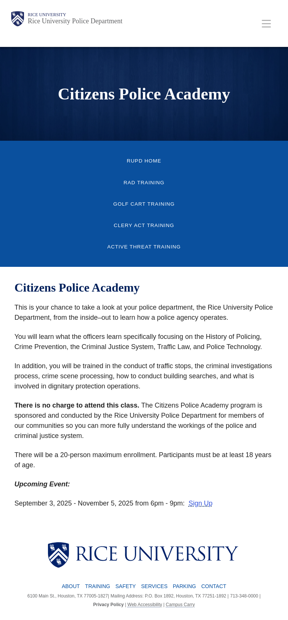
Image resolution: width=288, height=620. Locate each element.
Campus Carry (180, 604)
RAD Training (143, 182)
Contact (213, 586)
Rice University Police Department (75, 21)
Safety (126, 586)
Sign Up (201, 503)
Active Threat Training (144, 247)
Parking (184, 586)
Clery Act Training (144, 225)
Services (154, 586)
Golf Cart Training (144, 204)
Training (97, 586)
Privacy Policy (108, 604)
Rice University (47, 14)
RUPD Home (144, 161)
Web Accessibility (145, 604)
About (71, 586)
